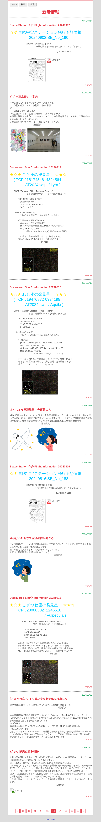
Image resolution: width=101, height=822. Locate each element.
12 (29, 811)
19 (72, 811)
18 (66, 811)
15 (47, 811)
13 (35, 811)
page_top (88, 85)
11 (23, 811)
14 (41, 811)
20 (78, 811)
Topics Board (50, 819)
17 (59, 811)
